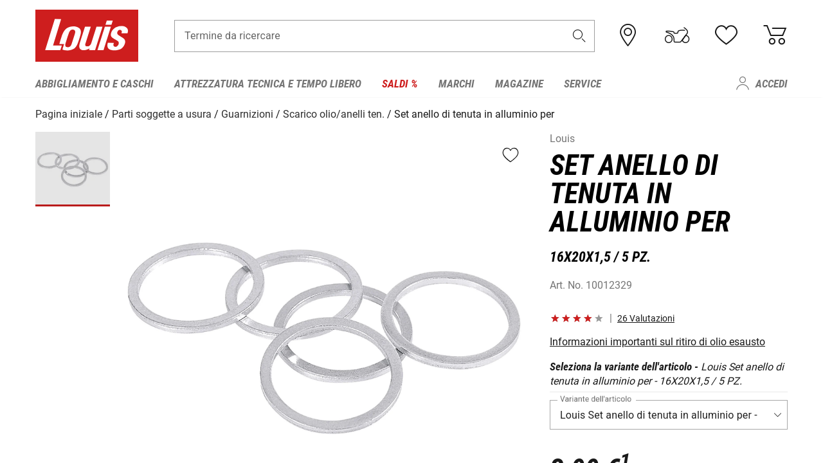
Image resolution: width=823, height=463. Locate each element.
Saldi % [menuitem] (400, 83)
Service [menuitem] (582, 83)
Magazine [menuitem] (519, 83)
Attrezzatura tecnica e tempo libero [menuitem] (267, 83)
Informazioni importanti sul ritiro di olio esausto (657, 341)
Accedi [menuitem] (771, 83)
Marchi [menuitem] (457, 83)
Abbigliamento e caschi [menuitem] (94, 83)
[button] (579, 36)
